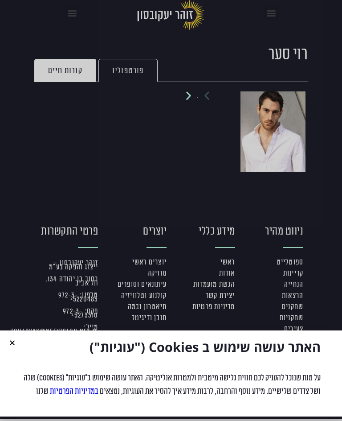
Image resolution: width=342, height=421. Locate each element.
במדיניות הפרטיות (74, 395)
